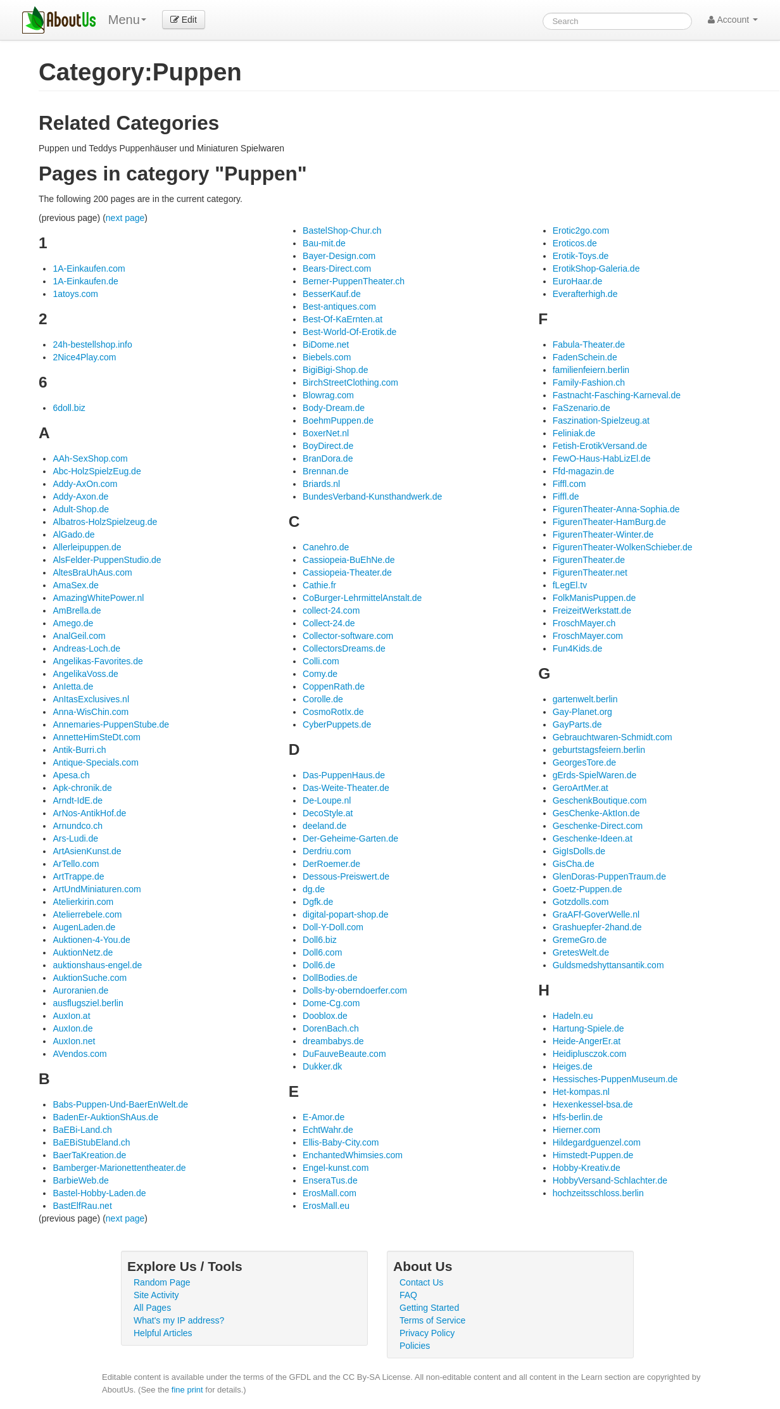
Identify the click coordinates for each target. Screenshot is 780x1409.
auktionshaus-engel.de (97, 965)
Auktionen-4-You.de (91, 940)
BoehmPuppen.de (338, 420)
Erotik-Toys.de (581, 256)
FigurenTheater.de (589, 560)
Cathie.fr (319, 585)
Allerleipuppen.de (87, 547)
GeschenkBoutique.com (600, 800)
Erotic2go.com (581, 230)
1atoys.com (75, 294)
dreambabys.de (333, 1041)
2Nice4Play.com (84, 357)
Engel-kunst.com (335, 1168)
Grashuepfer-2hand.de (597, 927)
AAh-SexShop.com (90, 458)
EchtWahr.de (328, 1130)
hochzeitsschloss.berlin (598, 1193)
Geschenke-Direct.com (598, 826)
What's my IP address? (179, 1320)
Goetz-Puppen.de (587, 889)
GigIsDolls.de (579, 851)
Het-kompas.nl (581, 1092)
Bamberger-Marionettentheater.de (119, 1168)
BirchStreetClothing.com (350, 382)
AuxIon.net (74, 1041)
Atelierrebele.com (87, 914)
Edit (183, 20)
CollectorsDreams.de (344, 648)
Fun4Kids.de (578, 648)
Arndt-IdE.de (78, 800)
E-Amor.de (323, 1117)
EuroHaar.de (578, 281)
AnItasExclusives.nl (91, 699)
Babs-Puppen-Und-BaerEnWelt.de (120, 1104)
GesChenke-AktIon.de (596, 813)
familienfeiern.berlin (591, 370)
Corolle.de (323, 699)
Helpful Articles (163, 1333)
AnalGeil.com (79, 636)
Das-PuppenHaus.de (344, 775)
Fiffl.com (569, 484)
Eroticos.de (575, 243)
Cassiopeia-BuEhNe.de (349, 560)
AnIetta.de (73, 686)
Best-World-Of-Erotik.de (349, 332)
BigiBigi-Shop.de (335, 370)
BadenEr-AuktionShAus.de (105, 1117)
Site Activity (156, 1295)
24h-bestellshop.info (92, 344)
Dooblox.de (325, 1016)
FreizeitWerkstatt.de (592, 610)
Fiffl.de (566, 496)
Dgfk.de (318, 902)
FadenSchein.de (585, 357)
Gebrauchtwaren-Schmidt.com (612, 737)
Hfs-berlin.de (578, 1117)
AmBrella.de (77, 610)
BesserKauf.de (332, 294)
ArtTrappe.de (78, 876)
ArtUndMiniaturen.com (97, 889)
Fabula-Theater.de (589, 344)
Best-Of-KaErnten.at (342, 319)
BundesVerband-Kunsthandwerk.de (372, 496)
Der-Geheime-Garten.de (350, 838)
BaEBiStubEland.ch (91, 1142)
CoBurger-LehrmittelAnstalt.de (362, 598)
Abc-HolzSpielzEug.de (97, 471)
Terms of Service (432, 1320)
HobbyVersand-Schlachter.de (610, 1180)
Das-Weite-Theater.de (346, 788)
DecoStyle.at (328, 813)
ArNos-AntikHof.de (89, 813)
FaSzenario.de (581, 408)
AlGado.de (73, 534)
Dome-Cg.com (331, 1003)
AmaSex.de (75, 585)
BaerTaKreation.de (89, 1155)
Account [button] (733, 20)
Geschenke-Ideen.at (592, 838)
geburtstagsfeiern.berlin (599, 750)
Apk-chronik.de (82, 788)
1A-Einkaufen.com (89, 268)
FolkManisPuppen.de (594, 598)
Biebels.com (327, 357)
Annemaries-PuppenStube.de (111, 724)
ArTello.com (76, 864)
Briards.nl (321, 484)
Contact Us (421, 1282)
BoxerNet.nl (326, 433)
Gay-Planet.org (582, 712)
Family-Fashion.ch (589, 382)
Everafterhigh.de (585, 294)
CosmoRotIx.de (333, 712)
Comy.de (320, 674)
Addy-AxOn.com (85, 484)
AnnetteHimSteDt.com (97, 737)
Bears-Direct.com (337, 268)
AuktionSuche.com (90, 978)
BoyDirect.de (328, 446)
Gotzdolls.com (581, 902)
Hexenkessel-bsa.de (593, 1104)
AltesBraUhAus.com (92, 572)
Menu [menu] (127, 20)
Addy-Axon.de (80, 496)
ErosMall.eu (326, 1206)
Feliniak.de (574, 433)
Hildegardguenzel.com (597, 1142)
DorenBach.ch (331, 1028)
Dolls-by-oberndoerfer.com (355, 990)
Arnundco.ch (78, 826)
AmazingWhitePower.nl (98, 598)
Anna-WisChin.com (91, 712)
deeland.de (324, 826)
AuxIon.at (71, 1016)
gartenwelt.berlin (585, 699)
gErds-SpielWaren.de (595, 775)
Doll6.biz (320, 940)
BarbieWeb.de (80, 1180)
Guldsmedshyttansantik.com (608, 965)
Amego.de (73, 623)
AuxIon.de (72, 1028)
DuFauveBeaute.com (344, 1054)
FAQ (408, 1295)
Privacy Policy (427, 1333)
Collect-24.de (329, 623)
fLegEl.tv (570, 585)
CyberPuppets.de (337, 724)
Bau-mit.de (324, 243)
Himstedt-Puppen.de (593, 1155)
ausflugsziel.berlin (88, 1003)
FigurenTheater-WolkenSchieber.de (623, 547)
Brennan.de (325, 471)
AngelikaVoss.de (85, 674)
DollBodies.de (330, 978)
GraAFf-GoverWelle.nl (596, 914)
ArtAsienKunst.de (87, 851)
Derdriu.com (327, 851)
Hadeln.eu (573, 1016)
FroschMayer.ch (584, 623)
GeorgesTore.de (584, 762)
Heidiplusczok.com (590, 1054)
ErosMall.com (329, 1193)
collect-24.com (331, 610)
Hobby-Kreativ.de (586, 1168)
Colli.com (321, 661)
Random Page (162, 1282)
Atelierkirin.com (83, 902)
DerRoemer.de (331, 864)
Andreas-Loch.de (86, 648)
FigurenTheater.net (590, 572)
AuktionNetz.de (83, 952)
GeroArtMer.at (580, 788)
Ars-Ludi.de (75, 838)
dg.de (314, 889)
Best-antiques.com (339, 306)
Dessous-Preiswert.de (346, 876)
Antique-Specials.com (95, 762)
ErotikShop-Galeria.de (596, 268)
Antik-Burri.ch (79, 750)
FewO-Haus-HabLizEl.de (602, 458)
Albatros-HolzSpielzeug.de (105, 522)
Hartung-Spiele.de (588, 1028)
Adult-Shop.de (81, 509)
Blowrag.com (328, 395)
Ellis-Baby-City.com (341, 1142)
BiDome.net (326, 344)
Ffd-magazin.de (583, 471)
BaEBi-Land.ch (82, 1130)
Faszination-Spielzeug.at (601, 420)
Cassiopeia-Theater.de (347, 572)
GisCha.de (573, 864)
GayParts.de (577, 724)
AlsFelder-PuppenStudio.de (107, 560)
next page (125, 218)
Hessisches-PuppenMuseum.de (615, 1079)
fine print (187, 1389)
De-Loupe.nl (327, 800)
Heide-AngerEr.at (586, 1041)
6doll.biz (69, 408)
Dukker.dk (322, 1066)
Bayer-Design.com (339, 256)
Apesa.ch (71, 775)
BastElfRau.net (82, 1206)
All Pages (152, 1308)
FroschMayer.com (588, 636)
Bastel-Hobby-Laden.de (99, 1193)
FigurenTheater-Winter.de (603, 534)
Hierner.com (576, 1130)
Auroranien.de (80, 990)
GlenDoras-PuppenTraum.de (609, 876)
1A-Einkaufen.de (85, 281)
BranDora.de (328, 458)
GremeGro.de (580, 940)
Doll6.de (319, 965)
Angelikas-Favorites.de (97, 661)
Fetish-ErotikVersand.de (600, 446)
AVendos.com (79, 1054)
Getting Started (429, 1308)
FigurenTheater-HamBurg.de (609, 522)
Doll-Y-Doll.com (333, 927)
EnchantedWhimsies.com (353, 1155)
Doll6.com (322, 952)
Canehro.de (326, 547)
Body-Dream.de (334, 408)
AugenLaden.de (84, 927)
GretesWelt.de (581, 952)
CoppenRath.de (334, 686)
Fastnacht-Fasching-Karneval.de (617, 395)
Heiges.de (573, 1066)
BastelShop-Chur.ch (342, 230)
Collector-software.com (348, 636)
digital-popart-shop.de (345, 914)
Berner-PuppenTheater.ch (354, 281)
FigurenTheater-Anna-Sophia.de (616, 509)
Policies (414, 1346)
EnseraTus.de (330, 1180)
